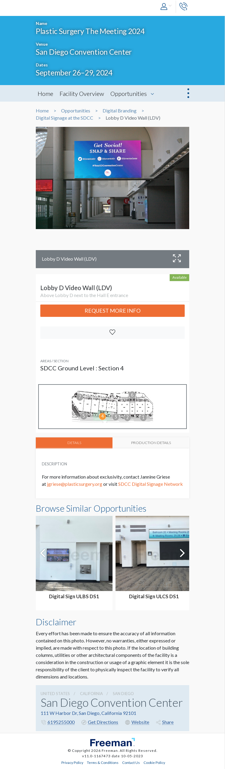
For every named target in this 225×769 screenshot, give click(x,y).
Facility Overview (82, 93)
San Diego (123, 693)
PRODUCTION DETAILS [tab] (151, 442)
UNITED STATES (55, 693)
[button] (166, 7)
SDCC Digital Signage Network (150, 483)
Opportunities (128, 93)
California (91, 693)
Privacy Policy (72, 762)
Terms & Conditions (103, 762)
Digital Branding (120, 110)
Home (45, 93)
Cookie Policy (154, 762)
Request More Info (112, 310)
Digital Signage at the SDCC (64, 117)
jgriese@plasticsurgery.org (74, 483)
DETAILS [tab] (74, 442)
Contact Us (131, 762)
